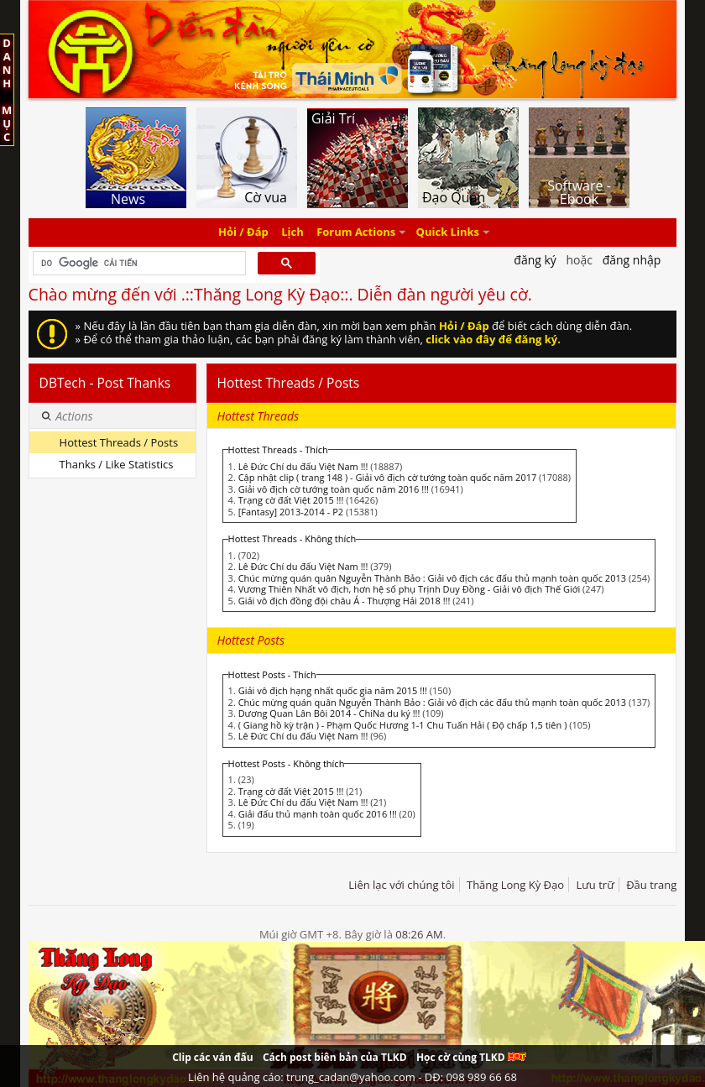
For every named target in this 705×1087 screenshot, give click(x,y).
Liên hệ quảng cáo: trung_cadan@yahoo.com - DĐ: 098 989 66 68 (352, 1076)
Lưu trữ (595, 884)
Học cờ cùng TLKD (471, 1057)
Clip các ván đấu (212, 1057)
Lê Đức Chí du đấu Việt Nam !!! (303, 466)
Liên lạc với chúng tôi (401, 884)
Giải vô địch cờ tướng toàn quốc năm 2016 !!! (333, 489)
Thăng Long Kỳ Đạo (515, 884)
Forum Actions (355, 232)
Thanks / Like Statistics (117, 464)
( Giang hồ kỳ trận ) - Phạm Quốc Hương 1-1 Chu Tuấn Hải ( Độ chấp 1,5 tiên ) (402, 725)
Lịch (292, 232)
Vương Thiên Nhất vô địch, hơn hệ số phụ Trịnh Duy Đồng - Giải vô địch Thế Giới (409, 589)
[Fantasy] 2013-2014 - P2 (290, 511)
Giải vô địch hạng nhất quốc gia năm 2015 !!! (332, 690)
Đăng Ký (535, 260)
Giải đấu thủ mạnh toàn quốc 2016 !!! (317, 813)
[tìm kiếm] (138, 263)
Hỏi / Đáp (243, 232)
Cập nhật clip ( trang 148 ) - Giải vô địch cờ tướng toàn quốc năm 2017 (387, 477)
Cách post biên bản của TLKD (335, 1057)
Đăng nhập (632, 260)
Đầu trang (651, 884)
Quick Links (447, 232)
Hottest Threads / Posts (119, 442)
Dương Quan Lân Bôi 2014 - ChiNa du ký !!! (329, 713)
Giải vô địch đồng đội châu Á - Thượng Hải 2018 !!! (344, 600)
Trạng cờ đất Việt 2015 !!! (291, 500)
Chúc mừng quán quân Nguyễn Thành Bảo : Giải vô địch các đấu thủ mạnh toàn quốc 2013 (432, 578)
